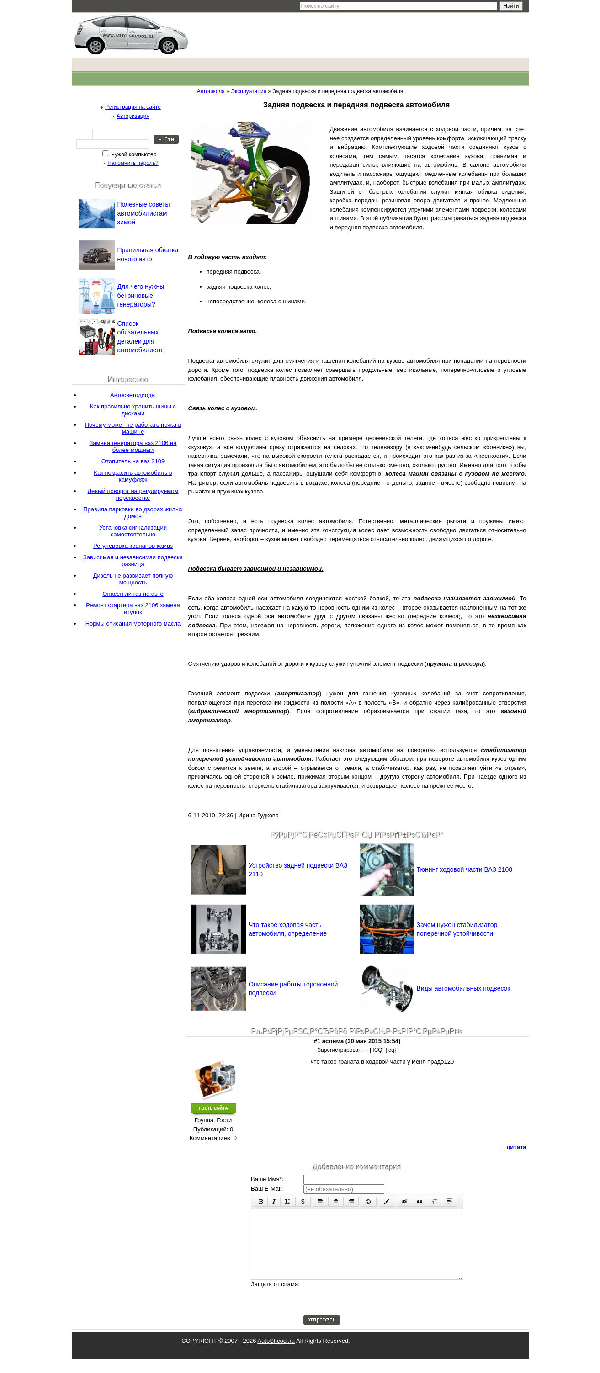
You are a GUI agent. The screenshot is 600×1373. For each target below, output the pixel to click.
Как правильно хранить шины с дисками (133, 410)
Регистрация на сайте (133, 107)
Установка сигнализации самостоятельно (133, 531)
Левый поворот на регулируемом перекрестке (133, 494)
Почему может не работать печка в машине (133, 428)
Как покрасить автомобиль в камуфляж (133, 476)
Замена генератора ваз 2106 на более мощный (132, 446)
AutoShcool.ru (276, 1354)
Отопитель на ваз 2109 (133, 461)
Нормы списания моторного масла (133, 623)
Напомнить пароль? (132, 163)
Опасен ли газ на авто (132, 593)
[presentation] (372, 1311)
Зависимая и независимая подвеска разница (133, 560)
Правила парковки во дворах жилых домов (133, 513)
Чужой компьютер (133, 154)
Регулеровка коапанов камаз (133, 545)
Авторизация (133, 116)
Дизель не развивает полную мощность (133, 579)
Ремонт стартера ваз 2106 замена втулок (133, 608)
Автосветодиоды (133, 395)
